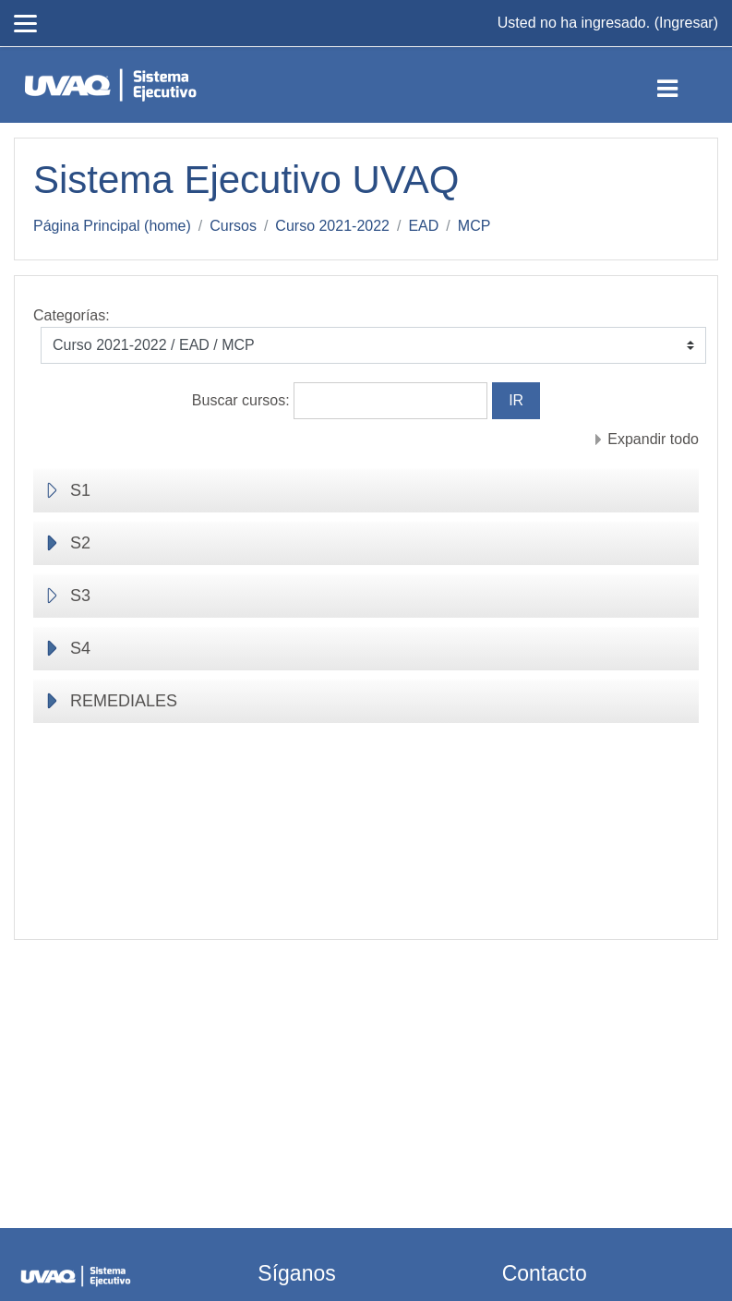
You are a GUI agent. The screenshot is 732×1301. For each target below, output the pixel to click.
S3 (80, 595)
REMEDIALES (123, 701)
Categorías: (71, 315)
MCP (474, 226)
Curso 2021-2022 (332, 226)
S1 (80, 490)
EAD (423, 226)
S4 (80, 648)
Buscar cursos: (243, 400)
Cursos (233, 226)
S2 (80, 543)
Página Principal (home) (112, 226)
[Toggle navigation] (682, 84)
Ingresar (686, 22)
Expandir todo (653, 439)
